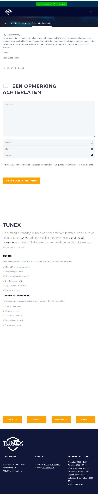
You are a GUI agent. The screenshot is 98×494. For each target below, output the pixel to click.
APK (24, 238)
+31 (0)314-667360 (52, 464)
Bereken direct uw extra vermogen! (51, 4)
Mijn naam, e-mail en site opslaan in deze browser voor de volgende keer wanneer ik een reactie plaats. (48, 164)
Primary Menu (91, 12)
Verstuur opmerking (21, 180)
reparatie (8, 242)
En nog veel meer (12, 290)
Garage (37, 419)
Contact (86, 419)
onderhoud (77, 238)
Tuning (7, 256)
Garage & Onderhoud (16, 295)
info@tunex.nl (48, 467)
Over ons (61, 419)
